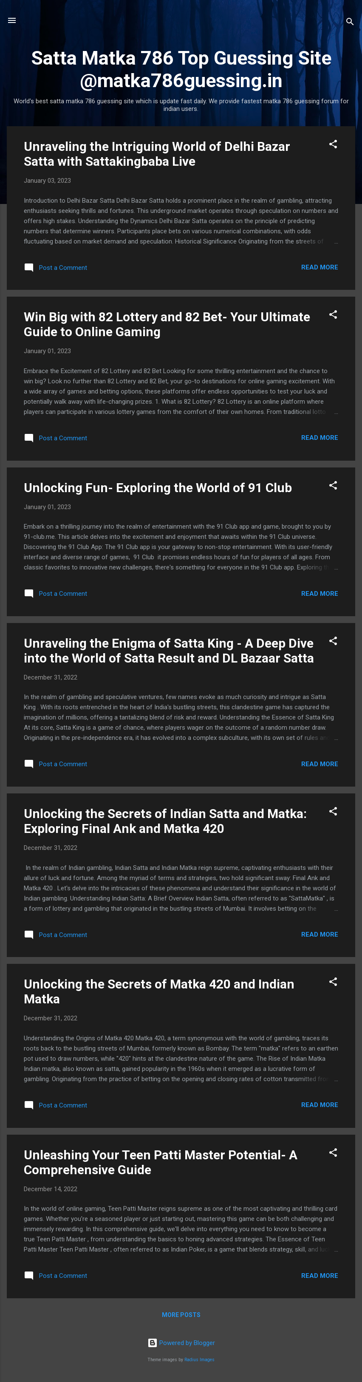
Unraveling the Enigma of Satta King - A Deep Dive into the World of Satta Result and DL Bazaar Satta (169, 651)
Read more (319, 267)
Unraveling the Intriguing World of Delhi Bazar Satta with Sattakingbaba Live (157, 154)
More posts (181, 1314)
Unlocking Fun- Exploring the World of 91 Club (158, 487)
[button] (333, 145)
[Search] (350, 23)
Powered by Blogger (181, 1343)
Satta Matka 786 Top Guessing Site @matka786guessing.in (181, 69)
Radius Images (199, 1359)
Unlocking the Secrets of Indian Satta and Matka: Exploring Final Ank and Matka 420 (165, 821)
